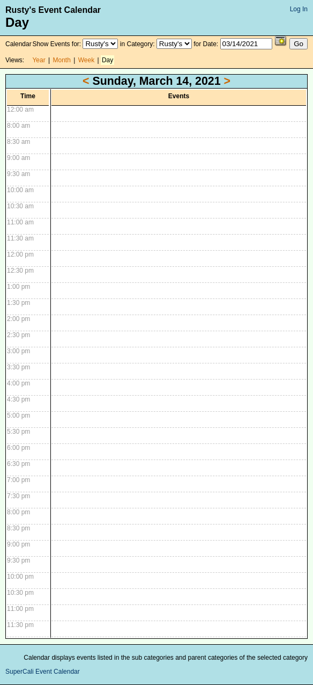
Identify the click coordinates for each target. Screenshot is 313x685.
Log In (299, 9)
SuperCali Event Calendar (42, 671)
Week (86, 60)
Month (62, 60)
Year (38, 60)
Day (107, 60)
